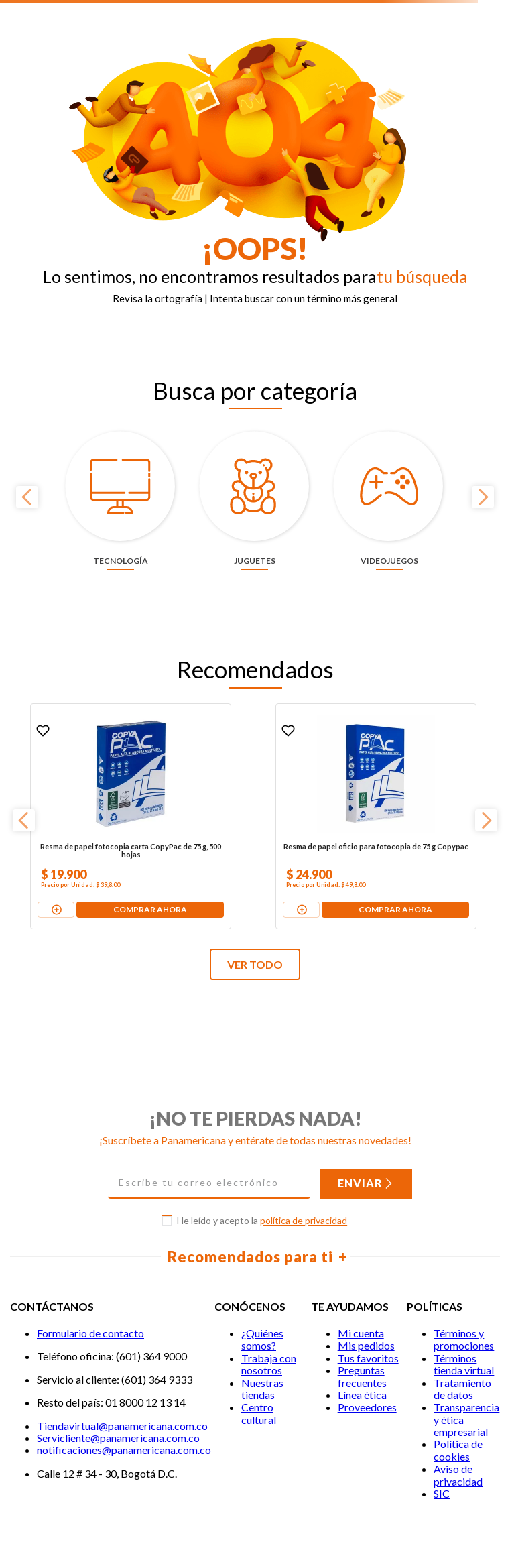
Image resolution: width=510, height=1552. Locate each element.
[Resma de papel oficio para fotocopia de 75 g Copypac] (254, 770)
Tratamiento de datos (462, 1342)
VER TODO (255, 918)
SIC (442, 1447)
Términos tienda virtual (464, 1317)
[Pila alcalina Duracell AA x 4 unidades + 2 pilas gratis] (417, 770)
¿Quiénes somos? (262, 1293)
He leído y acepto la (262, 1175)
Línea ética (362, 1348)
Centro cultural (258, 1367)
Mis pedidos (366, 1299)
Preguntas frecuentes (362, 1330)
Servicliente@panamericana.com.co (118, 1391)
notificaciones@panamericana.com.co (124, 1404)
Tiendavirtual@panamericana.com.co (122, 1379)
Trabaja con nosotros (268, 1317)
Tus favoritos (368, 1311)
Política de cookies (458, 1404)
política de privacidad (303, 1175)
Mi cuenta (361, 1287)
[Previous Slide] (27, 474)
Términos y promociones (464, 1293)
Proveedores (367, 1361)
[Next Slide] (483, 474)
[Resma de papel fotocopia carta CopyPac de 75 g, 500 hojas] (90, 770)
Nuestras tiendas (262, 1342)
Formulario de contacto (90, 1287)
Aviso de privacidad (458, 1429)
